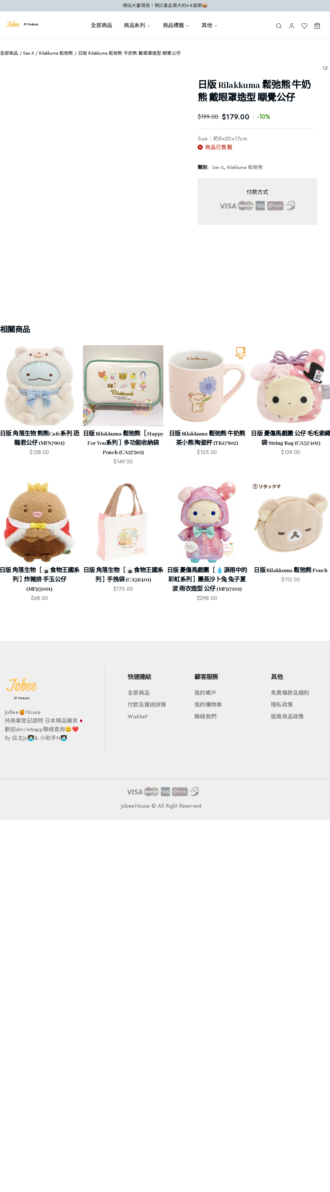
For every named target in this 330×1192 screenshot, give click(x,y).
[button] (326, 67)
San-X (28, 53)
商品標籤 (176, 25)
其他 (209, 25)
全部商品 (101, 25)
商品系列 (137, 25)
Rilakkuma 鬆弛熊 (56, 53)
